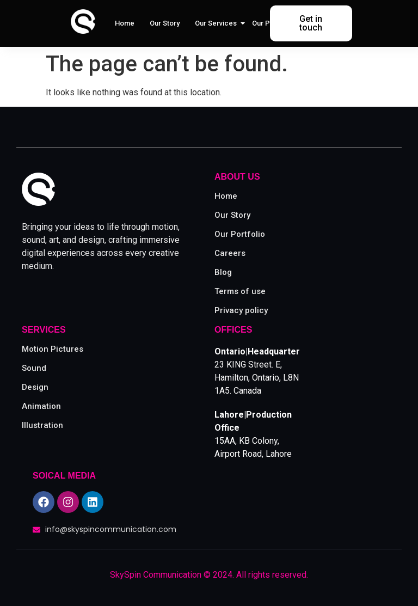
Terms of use (240, 291)
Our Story (165, 23)
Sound (34, 368)
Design (35, 387)
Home (124, 23)
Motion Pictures (52, 349)
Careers (229, 253)
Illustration (42, 425)
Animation (41, 406)
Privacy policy (241, 310)
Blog (223, 272)
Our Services (217, 23)
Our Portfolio (273, 23)
